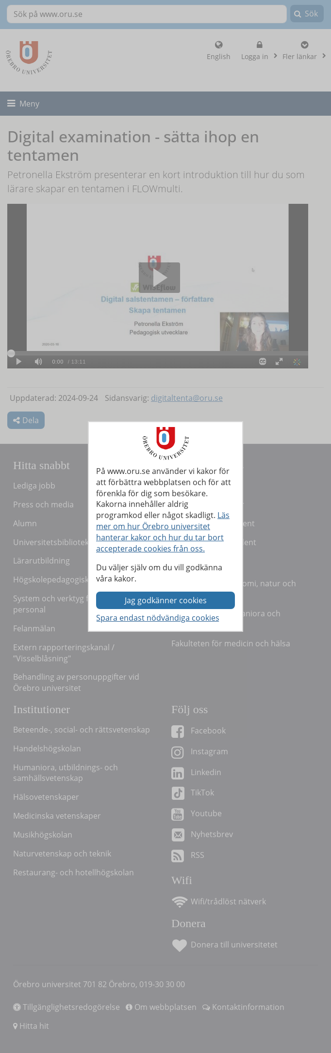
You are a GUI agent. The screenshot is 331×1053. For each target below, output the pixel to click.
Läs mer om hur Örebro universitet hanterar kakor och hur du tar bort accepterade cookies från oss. (163, 532)
